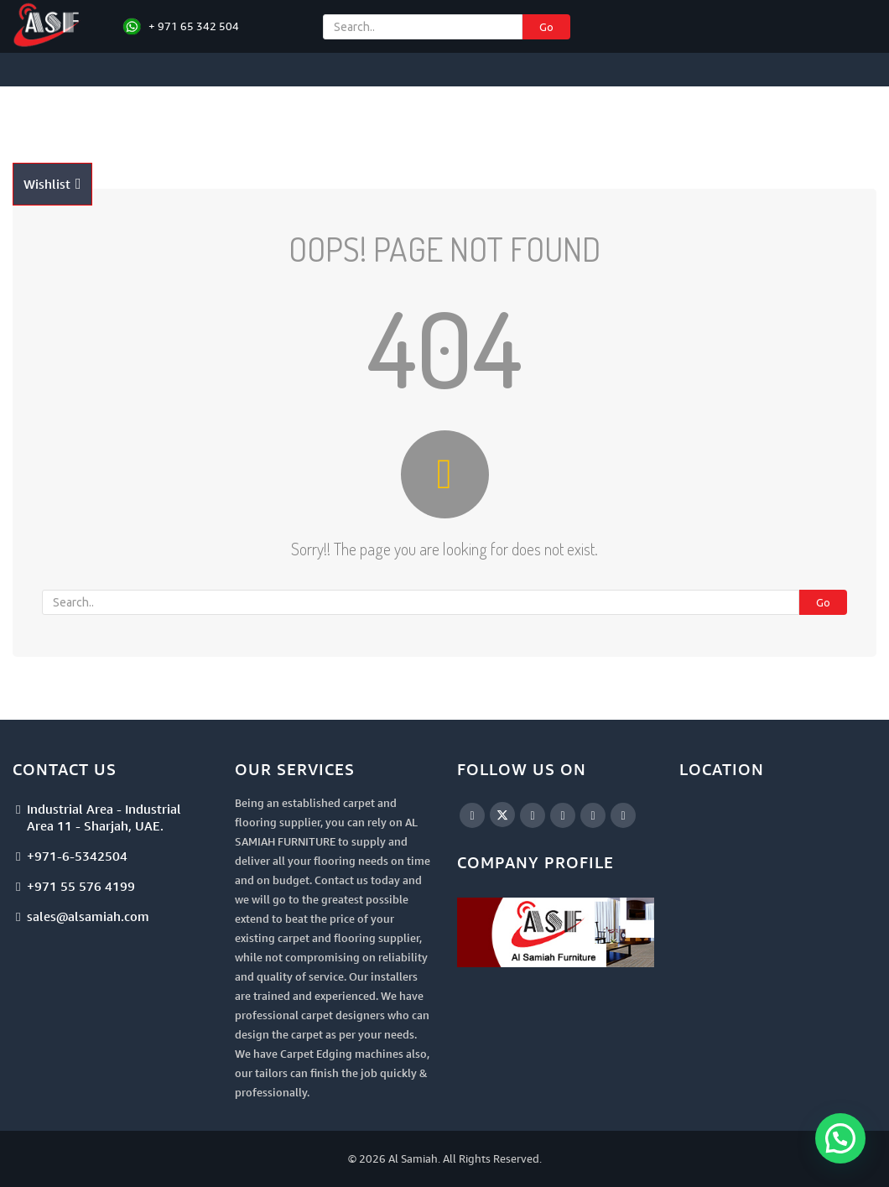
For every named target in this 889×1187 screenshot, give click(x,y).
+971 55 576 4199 (81, 885)
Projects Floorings (122, 116)
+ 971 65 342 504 (193, 26)
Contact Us (52, 150)
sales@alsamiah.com (88, 916)
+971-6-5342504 (77, 855)
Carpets (223, 116)
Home (35, 116)
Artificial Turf (494, 116)
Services (678, 116)
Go (546, 27)
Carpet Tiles (309, 116)
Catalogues (758, 116)
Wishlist (52, 183)
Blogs (825, 116)
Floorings (400, 116)
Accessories (593, 116)
